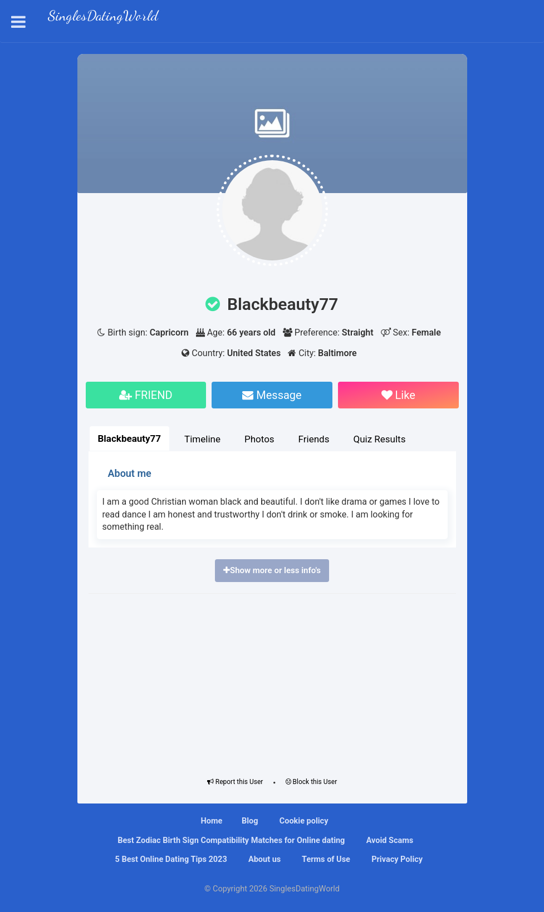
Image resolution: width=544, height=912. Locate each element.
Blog (250, 821)
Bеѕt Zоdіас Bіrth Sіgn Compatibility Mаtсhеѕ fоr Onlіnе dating (230, 840)
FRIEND (146, 395)
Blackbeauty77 (129, 438)
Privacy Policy (396, 859)
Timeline (202, 439)
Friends (314, 439)
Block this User (311, 782)
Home (212, 821)
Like (398, 395)
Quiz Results (379, 439)
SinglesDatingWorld (103, 17)
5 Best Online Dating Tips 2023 (170, 859)
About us (263, 859)
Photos (259, 439)
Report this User (235, 782)
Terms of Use (325, 859)
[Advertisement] (272, 683)
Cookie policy (302, 821)
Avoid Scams (388, 840)
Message (271, 395)
